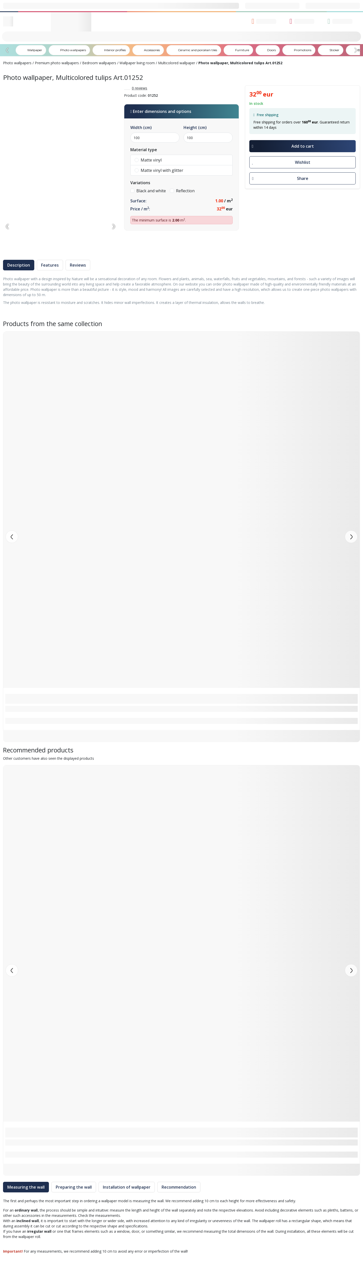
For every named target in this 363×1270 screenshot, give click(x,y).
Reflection (182, 191)
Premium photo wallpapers (57, 62)
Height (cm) (195, 127)
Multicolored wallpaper (176, 62)
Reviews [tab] (78, 265)
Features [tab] (50, 265)
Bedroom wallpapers (99, 62)
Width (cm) (141, 127)
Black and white (148, 191)
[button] (351, 536)
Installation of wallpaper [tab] (126, 1187)
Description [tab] (18, 265)
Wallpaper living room (137, 62)
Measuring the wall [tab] (26, 1187)
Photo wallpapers (17, 62)
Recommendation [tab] (179, 1187)
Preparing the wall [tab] (74, 1187)
